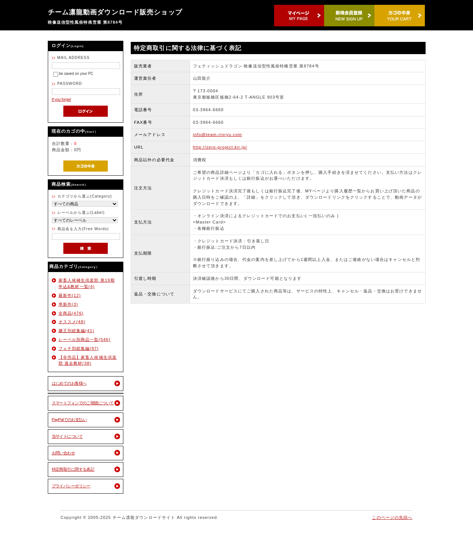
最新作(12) (70, 295)
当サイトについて (67, 436)
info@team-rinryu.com (217, 134)
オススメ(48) (72, 321)
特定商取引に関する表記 (73, 469)
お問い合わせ (63, 453)
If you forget (61, 99)
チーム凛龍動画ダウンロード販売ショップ (115, 12)
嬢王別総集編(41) (76, 330)
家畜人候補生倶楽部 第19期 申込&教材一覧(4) (87, 283)
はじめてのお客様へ (69, 383)
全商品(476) (71, 313)
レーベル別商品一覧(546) (85, 339)
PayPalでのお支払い (69, 419)
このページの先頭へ (392, 517)
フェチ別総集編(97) (79, 348)
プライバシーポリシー (71, 486)
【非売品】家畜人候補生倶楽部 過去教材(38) (88, 360)
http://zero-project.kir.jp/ (220, 147)
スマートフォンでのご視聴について (83, 403)
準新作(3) (68, 304)
